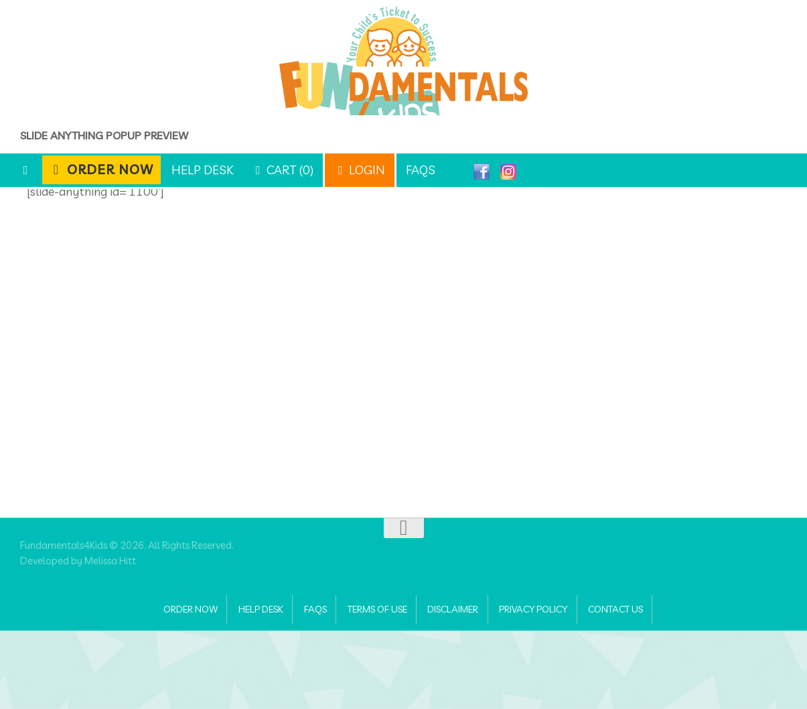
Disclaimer (461, 685)
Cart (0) (282, 170)
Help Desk (202, 170)
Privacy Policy (554, 685)
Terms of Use (372, 685)
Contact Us (648, 685)
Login (359, 170)
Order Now (101, 169)
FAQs (420, 170)
